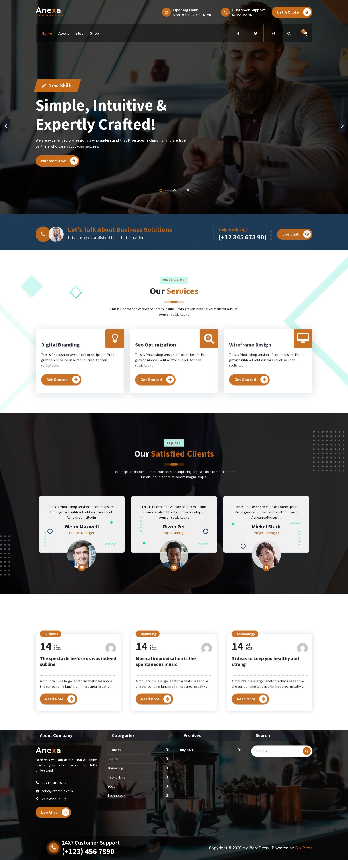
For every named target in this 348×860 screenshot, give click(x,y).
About (63, 33)
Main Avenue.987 (53, 817)
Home (47, 33)
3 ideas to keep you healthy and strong (265, 728)
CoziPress (303, 847)
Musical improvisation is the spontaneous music (166, 728)
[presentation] (5, 125)
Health (112, 777)
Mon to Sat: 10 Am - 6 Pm (192, 14)
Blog (79, 33)
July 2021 (186, 768)
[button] (160, 190)
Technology (245, 700)
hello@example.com (57, 809)
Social (112, 805)
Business (51, 700)
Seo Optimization (155, 396)
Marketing (148, 700)
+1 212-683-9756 (53, 801)
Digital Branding (60, 396)
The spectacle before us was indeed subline (78, 728)
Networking (116, 796)
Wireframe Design (250, 396)
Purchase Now (59, 161)
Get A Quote (294, 12)
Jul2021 (50, 713)
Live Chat (55, 831)
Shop (94, 33)
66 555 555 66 (242, 14)
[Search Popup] (289, 33)
